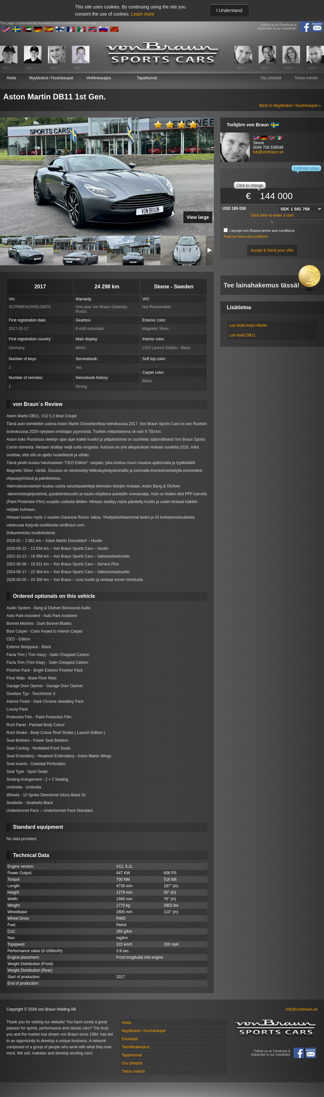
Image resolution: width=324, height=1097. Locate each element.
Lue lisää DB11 (242, 335)
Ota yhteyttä (271, 78)
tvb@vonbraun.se (268, 152)
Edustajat (130, 1039)
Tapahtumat (147, 78)
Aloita (11, 78)
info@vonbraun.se (302, 1009)
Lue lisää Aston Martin (248, 325)
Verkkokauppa (98, 78)
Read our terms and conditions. (246, 236)
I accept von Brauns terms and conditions (262, 231)
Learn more (143, 14)
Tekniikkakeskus (136, 1047)
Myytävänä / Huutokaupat (51, 78)
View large (198, 217)
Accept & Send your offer (272, 250)
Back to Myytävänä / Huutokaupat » (290, 105)
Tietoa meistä (306, 78)
